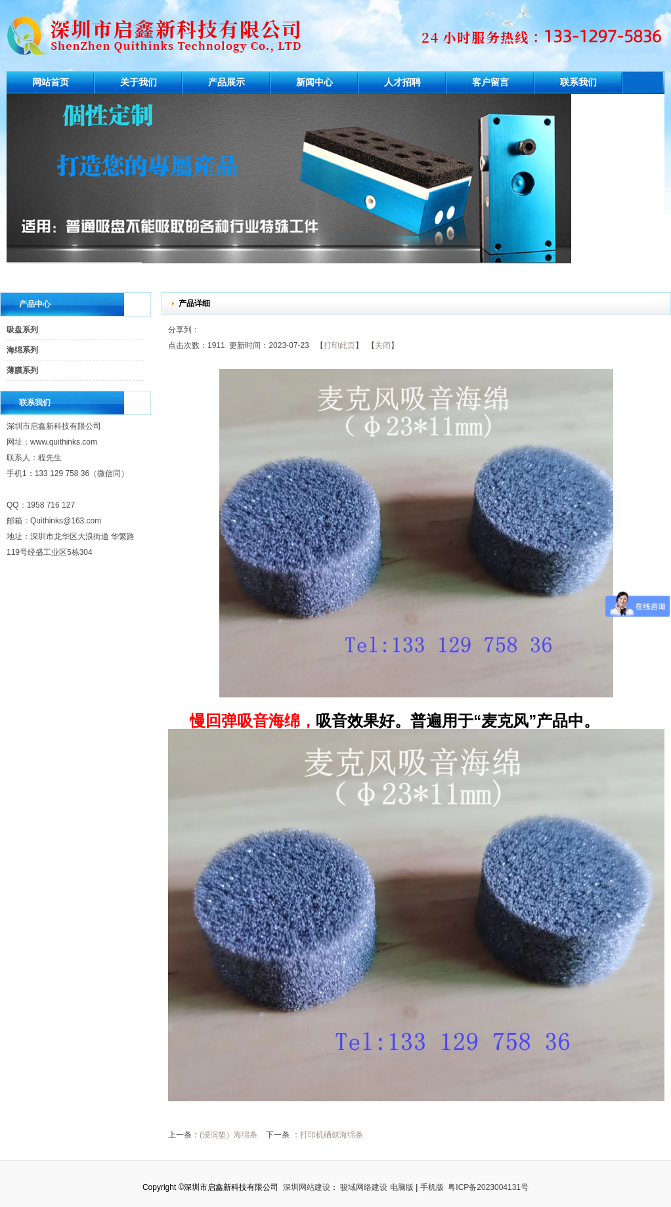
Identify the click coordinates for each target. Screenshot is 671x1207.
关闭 (383, 345)
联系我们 (578, 82)
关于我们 (138, 82)
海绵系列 (22, 350)
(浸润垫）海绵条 (228, 1134)
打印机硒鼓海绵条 (331, 1134)
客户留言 (490, 82)
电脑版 (402, 1187)
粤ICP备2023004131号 (488, 1187)
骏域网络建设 (363, 1187)
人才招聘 (402, 82)
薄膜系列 (22, 370)
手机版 (432, 1187)
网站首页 (50, 82)
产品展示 (226, 82)
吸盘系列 (22, 329)
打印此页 (339, 345)
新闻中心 (314, 82)
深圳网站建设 (306, 1187)
